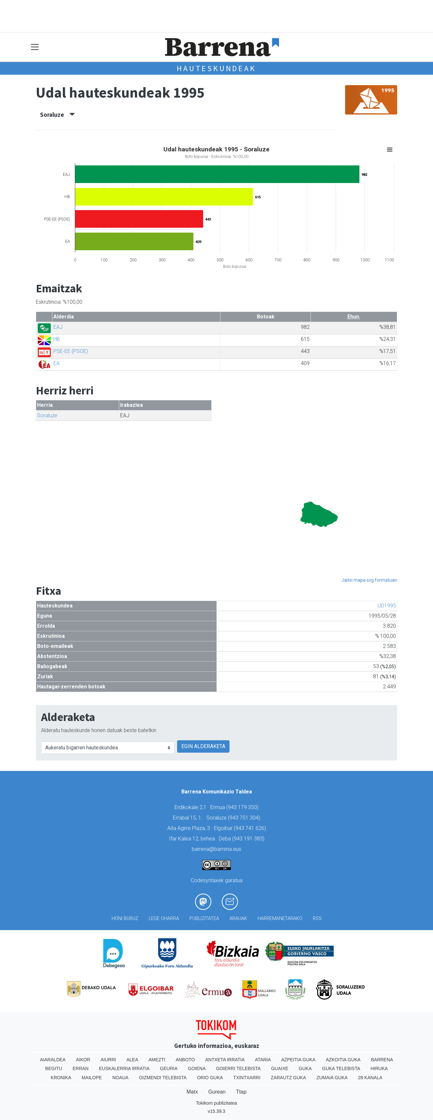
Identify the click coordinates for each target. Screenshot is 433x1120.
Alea (132, 1059)
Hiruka (379, 1068)
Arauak (238, 918)
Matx (192, 1092)
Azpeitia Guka (298, 1059)
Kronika (61, 1077)
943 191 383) (249, 839)
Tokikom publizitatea (216, 1103)
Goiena (196, 1068)
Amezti (156, 1059)
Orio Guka (210, 1077)
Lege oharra (164, 918)
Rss (317, 918)
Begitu (53, 1068)
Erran (81, 1068)
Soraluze (57, 114)
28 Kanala (370, 1077)
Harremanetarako (280, 918)
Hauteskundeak (216, 68)
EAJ (58, 327)
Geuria (168, 1068)
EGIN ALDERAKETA (203, 746)
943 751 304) (245, 818)
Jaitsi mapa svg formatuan (369, 580)
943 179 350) (243, 807)
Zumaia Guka (332, 1077)
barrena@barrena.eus (216, 849)
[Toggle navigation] (35, 47)
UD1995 (387, 606)
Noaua (120, 1077)
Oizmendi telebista (163, 1077)
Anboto (185, 1059)
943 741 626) (250, 828)
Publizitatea (204, 918)
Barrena (382, 1059)
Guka (305, 1068)
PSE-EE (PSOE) (70, 351)
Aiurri (108, 1059)
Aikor (83, 1059)
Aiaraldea (53, 1059)
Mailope (92, 1077)
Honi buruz (125, 918)
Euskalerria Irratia (124, 1068)
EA (56, 363)
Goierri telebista (238, 1068)
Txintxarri (246, 1077)
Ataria (263, 1059)
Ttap (241, 1092)
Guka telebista (341, 1068)
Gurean (217, 1092)
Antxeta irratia (225, 1059)
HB (56, 339)
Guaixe (279, 1068)
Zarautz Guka (288, 1077)
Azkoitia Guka (343, 1059)
